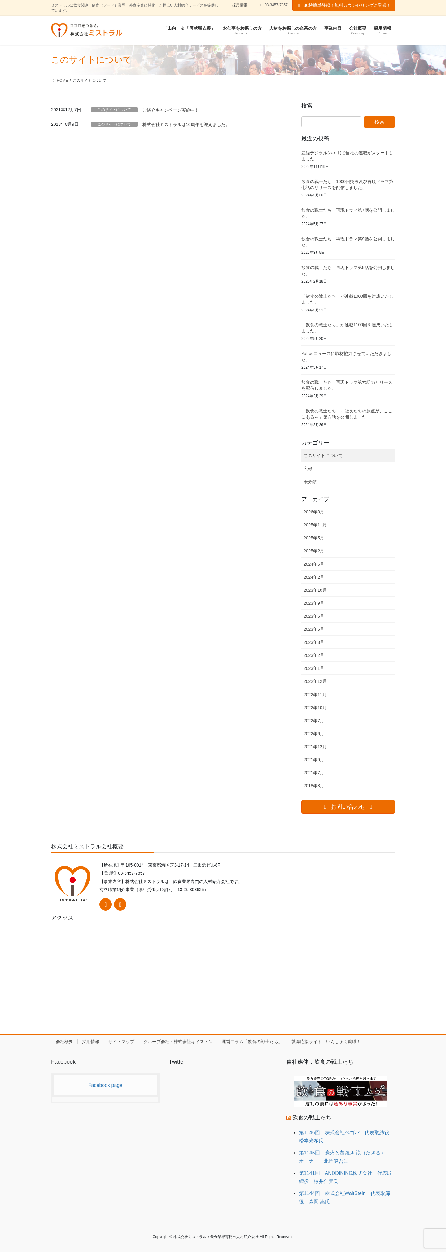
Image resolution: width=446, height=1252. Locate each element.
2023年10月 (315, 590)
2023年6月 (314, 616)
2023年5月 (314, 629)
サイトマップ (121, 1041)
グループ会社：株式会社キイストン (178, 1041)
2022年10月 (315, 707)
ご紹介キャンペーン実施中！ (170, 110)
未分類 (310, 481)
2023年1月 (314, 668)
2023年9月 (314, 603)
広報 (308, 468)
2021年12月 (315, 746)
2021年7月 (314, 772)
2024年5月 (314, 564)
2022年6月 (314, 733)
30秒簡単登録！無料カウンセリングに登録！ (343, 5)
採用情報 (239, 5)
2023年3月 (314, 642)
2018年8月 (314, 785)
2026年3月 (314, 511)
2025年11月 (315, 524)
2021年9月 (314, 759)
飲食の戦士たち (311, 1117)
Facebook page (105, 1085)
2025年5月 (314, 537)
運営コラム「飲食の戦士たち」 (252, 1041)
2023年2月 (314, 655)
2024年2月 (314, 577)
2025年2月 (314, 550)
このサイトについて (114, 110)
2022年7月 (314, 720)
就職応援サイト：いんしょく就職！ (326, 1041)
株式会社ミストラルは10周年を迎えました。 (186, 124)
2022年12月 (315, 681)
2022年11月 (315, 694)
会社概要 (64, 1041)
